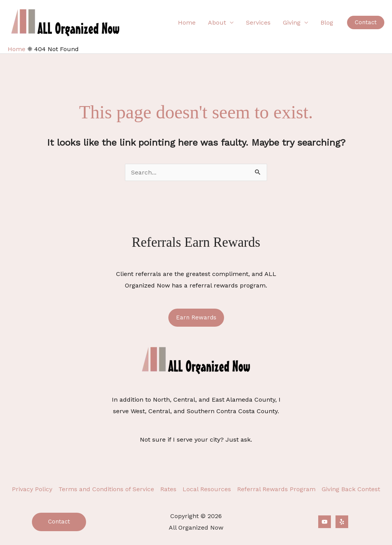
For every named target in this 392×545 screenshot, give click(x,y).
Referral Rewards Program (276, 489)
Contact (59, 521)
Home (187, 22)
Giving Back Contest (351, 489)
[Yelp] (342, 521)
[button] (365, 22)
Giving (292, 22)
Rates (168, 489)
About (217, 22)
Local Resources (207, 489)
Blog (327, 22)
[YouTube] (324, 521)
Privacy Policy (32, 489)
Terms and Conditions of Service (106, 489)
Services (258, 22)
